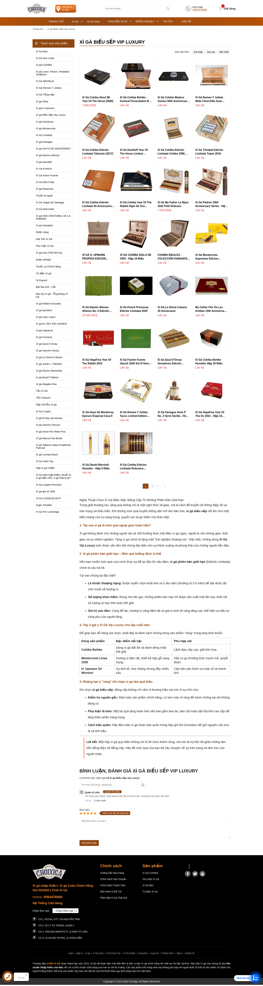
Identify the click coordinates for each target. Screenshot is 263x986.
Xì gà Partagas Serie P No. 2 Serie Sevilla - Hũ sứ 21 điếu (172, 415)
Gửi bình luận (89, 844)
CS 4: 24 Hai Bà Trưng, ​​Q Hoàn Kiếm (60, 939)
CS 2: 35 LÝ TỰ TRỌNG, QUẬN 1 (56, 926)
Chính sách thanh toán (112, 886)
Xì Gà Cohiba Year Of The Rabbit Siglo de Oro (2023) (136, 205)
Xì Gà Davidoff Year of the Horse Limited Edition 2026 (134, 153)
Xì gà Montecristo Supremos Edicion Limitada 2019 (206, 258)
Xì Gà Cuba (98, 954)
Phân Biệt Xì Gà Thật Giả (113, 899)
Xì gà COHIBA (150, 874)
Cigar (70, 954)
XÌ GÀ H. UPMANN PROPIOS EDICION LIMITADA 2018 (94, 258)
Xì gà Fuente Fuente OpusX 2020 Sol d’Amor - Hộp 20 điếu (136, 363)
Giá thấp (198, 53)
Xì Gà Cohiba (129, 954)
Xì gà (87, 954)
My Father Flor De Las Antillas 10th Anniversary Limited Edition (211, 310)
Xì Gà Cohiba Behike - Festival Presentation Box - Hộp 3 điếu (136, 100)
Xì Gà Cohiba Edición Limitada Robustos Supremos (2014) (133, 468)
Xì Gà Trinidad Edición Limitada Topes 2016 (209, 153)
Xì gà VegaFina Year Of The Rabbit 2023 (96, 363)
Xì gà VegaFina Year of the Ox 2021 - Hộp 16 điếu (209, 415)
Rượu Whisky (147, 22)
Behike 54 (190, 954)
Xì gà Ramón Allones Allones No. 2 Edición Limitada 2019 (95, 310)
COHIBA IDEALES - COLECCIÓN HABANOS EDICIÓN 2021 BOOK (173, 258)
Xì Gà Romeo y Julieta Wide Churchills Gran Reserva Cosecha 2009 (209, 100)
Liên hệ (186, 22)
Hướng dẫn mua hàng (112, 874)
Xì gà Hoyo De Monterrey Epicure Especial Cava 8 (98, 415)
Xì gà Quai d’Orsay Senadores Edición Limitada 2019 (170, 363)
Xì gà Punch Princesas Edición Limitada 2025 (134, 310)
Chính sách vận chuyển (113, 880)
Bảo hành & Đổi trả (110, 893)
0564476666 (53, 898)
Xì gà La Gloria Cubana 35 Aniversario (172, 310)
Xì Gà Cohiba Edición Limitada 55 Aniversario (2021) (97, 205)
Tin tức (168, 22)
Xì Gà (77, 22)
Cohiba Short (168, 954)
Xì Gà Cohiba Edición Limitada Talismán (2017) (97, 153)
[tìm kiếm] (168, 9)
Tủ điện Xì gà (150, 893)
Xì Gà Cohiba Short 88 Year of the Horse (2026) (97, 100)
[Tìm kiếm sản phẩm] (136, 9)
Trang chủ (55, 22)
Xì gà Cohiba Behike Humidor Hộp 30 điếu (208, 363)
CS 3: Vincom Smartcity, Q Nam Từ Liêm (62, 932)
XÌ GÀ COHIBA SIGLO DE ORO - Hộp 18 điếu (135, 258)
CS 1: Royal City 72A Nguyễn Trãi (59, 920)
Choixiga (196, 867)
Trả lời (88, 802)
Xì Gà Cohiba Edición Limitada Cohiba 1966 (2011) (171, 153)
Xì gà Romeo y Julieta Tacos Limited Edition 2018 (134, 415)
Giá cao (211, 53)
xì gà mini (154, 954)
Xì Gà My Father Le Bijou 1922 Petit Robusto (173, 205)
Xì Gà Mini (93, 22)
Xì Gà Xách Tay (113, 954)
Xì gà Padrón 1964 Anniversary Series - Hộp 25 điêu (211, 205)
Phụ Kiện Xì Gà (120, 22)
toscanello (142, 954)
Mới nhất (224, 53)
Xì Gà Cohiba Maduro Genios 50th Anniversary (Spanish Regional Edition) (173, 100)
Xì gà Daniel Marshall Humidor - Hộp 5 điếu (96, 468)
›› (165, 487)
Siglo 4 (79, 954)
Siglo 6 (179, 954)
